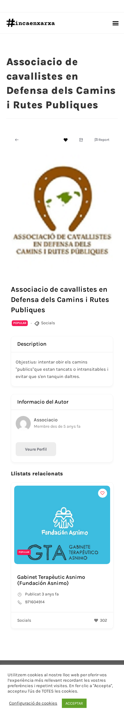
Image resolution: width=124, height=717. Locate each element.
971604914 (35, 601)
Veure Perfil (36, 449)
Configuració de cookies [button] (33, 703)
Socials (48, 322)
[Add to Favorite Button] (66, 140)
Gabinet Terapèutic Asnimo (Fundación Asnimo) (51, 580)
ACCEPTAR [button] (74, 703)
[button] (115, 23)
